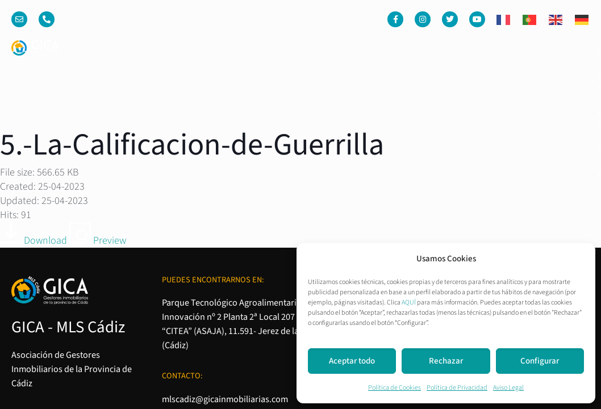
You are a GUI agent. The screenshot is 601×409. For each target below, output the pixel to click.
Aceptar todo (352, 361)
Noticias (502, 51)
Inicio (218, 51)
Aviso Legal (508, 388)
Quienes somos (370, 51)
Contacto (559, 51)
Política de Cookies (394, 388)
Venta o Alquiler (283, 51)
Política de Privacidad (457, 388)
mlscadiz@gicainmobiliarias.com (225, 250)
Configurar (539, 361)
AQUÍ (409, 302)
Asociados (444, 51)
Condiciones (458, 235)
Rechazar (446, 361)
